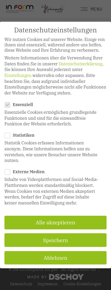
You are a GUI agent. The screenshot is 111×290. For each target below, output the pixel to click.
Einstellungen (18, 75)
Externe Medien (26, 171)
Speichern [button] (55, 240)
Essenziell (20, 104)
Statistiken (21, 135)
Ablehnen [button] (55, 257)
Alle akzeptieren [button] (55, 222)
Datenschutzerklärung (80, 64)
